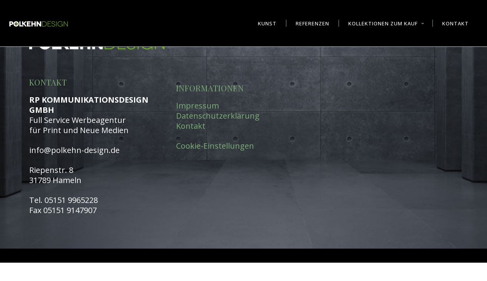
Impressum (197, 105)
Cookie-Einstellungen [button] (215, 145)
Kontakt (190, 126)
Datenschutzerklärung (217, 115)
